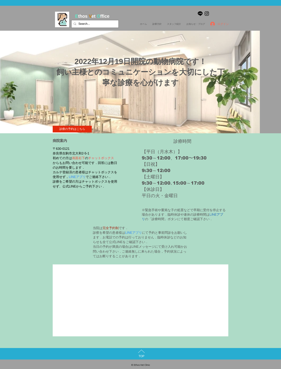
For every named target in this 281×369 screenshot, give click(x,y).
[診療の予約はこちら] (72, 129)
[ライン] (200, 13)
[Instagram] (207, 13)
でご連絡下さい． (98, 177)
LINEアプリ (77, 177)
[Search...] (94, 24)
